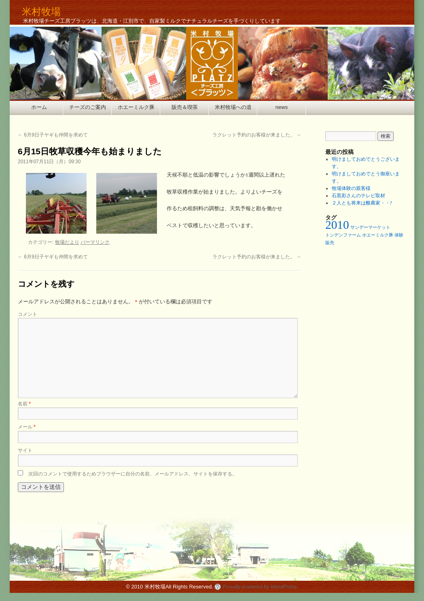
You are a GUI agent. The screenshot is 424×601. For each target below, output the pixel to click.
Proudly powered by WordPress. (260, 587)
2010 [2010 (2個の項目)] (337, 224)
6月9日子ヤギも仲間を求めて (53, 135)
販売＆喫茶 (185, 107)
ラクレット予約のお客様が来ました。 (256, 135)
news (282, 107)
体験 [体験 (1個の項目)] (398, 235)
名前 (24, 404)
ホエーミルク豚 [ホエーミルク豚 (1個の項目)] (377, 235)
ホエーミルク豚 (136, 107)
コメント (27, 314)
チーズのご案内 (87, 107)
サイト (25, 450)
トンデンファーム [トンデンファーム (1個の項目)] (343, 235)
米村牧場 (41, 11)
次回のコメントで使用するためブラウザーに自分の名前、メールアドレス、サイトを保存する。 (132, 474)
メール (27, 427)
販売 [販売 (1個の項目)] (329, 243)
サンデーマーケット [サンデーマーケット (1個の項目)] (370, 227)
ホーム (39, 107)
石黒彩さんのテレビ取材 (358, 195)
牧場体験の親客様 (351, 188)
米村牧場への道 (233, 107)
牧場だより (67, 242)
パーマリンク (95, 242)
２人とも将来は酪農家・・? (362, 203)
